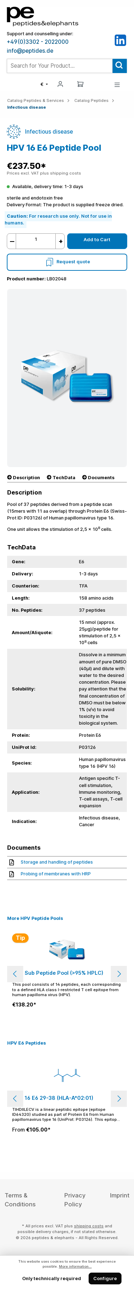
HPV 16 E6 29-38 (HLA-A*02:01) (52, 1098)
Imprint (119, 1195)
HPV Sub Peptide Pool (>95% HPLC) (57, 973)
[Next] (119, 974)
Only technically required (51, 1278)
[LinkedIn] (120, 40)
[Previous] (15, 974)
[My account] (60, 83)
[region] (67, 974)
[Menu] (117, 84)
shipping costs (89, 1225)
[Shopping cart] (80, 83)
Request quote (67, 261)
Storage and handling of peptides (51, 862)
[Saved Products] (98, 84)
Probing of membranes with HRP (50, 873)
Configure (105, 1278)
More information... (75, 1266)
